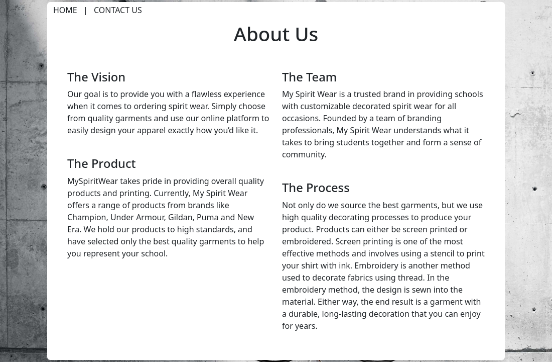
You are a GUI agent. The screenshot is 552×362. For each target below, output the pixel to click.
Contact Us (118, 10)
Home (65, 10)
